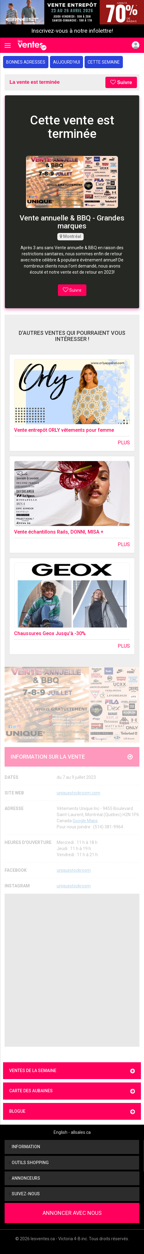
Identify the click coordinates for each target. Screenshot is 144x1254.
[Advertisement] (72, 970)
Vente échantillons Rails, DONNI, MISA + (59, 532)
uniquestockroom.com (78, 792)
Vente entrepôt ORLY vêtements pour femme (64, 430)
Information (24, 1146)
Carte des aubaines (72, 1091)
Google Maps (85, 820)
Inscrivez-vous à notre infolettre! (72, 31)
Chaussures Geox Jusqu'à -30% (50, 633)
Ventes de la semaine (72, 1071)
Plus (124, 443)
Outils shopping (29, 1162)
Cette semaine (104, 62)
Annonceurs (24, 1178)
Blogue (72, 1112)
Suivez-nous (24, 1193)
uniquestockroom (74, 870)
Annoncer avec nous (72, 1213)
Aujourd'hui (66, 62)
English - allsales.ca (72, 1132)
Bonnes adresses (25, 62)
